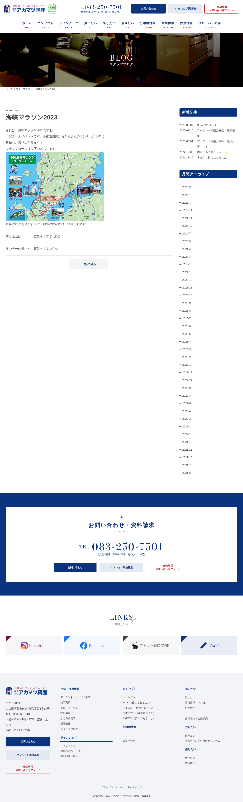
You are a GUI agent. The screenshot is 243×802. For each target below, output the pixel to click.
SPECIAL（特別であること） (139, 707)
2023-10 (187, 295)
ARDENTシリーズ (70, 751)
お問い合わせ (148, 8)
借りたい (190, 757)
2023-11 (187, 287)
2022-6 (186, 403)
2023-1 (186, 364)
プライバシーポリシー (112, 787)
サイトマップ (135, 787)
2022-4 (186, 411)
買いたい (190, 697)
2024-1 (186, 272)
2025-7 (186, 194)
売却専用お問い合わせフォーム (221, 8)
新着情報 (65, 723)
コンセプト (129, 697)
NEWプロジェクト (208, 125)
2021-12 (187, 441)
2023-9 (186, 303)
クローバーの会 (69, 707)
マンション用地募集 (185, 8)
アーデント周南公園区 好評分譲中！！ (216, 144)
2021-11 (187, 449)
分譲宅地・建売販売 (196, 718)
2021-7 (186, 465)
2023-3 (186, 349)
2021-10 (187, 457)
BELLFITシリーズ (70, 756)
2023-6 (186, 326)
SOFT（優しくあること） (137, 702)
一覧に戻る (88, 264)
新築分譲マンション (196, 702)
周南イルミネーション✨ (212, 152)
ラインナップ (67, 745)
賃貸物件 (190, 763)
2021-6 (186, 472)
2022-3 (186, 418)
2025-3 (186, 202)
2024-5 (186, 241)
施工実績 (65, 702)
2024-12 (187, 210)
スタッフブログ (69, 729)
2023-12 (187, 279)
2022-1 (186, 434)
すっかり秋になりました (212, 157)
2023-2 (186, 357)
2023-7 (186, 318)
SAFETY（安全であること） (139, 718)
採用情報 (65, 713)
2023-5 (186, 333)
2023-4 (186, 341)
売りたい (190, 735)
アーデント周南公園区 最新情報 (216, 133)
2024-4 (186, 248)
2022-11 (187, 380)
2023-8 (186, 310)
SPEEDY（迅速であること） (139, 713)
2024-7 (186, 233)
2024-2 (186, 264)
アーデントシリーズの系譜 (75, 697)
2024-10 (187, 225)
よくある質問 (67, 718)
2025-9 (186, 187)
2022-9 (186, 387)
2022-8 (186, 395)
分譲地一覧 (129, 740)
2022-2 (186, 426)
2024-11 (187, 218)
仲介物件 (190, 707)
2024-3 (186, 256)
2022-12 (187, 372)
